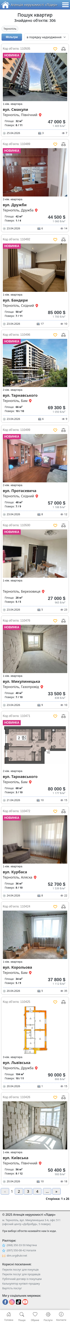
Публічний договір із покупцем (22, 1279)
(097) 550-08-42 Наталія (21, 1250)
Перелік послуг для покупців (20, 1269)
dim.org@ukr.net (17, 1255)
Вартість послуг (12, 1288)
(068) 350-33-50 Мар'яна (22, 1245)
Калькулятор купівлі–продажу (21, 1283)
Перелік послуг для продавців (21, 1274)
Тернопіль (10, 28)
